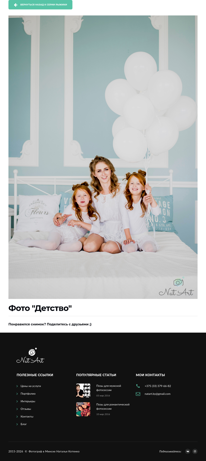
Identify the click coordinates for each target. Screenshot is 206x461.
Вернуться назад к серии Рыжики (43, 4)
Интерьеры (28, 401)
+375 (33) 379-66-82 (158, 386)
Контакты (27, 416)
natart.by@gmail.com (157, 393)
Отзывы (26, 408)
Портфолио (28, 393)
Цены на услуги (31, 386)
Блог (24, 424)
